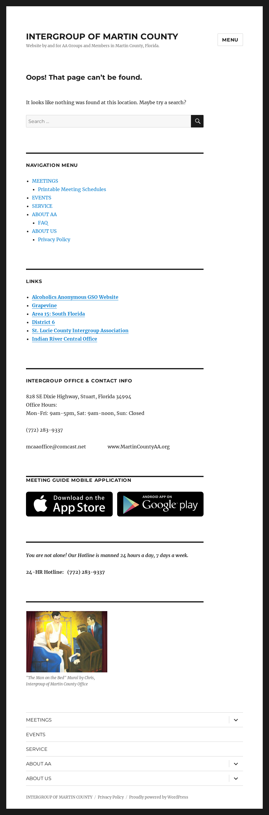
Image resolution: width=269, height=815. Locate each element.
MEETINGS (45, 181)
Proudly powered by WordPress (158, 797)
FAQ (43, 223)
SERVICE (42, 206)
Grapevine (44, 305)
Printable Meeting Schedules (72, 189)
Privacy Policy (54, 239)
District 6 (43, 322)
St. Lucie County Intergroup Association (80, 330)
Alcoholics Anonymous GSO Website (75, 297)
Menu (230, 40)
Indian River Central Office (64, 339)
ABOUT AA (44, 214)
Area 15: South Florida (58, 314)
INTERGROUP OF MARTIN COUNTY (102, 36)
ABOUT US (44, 231)
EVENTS (41, 198)
